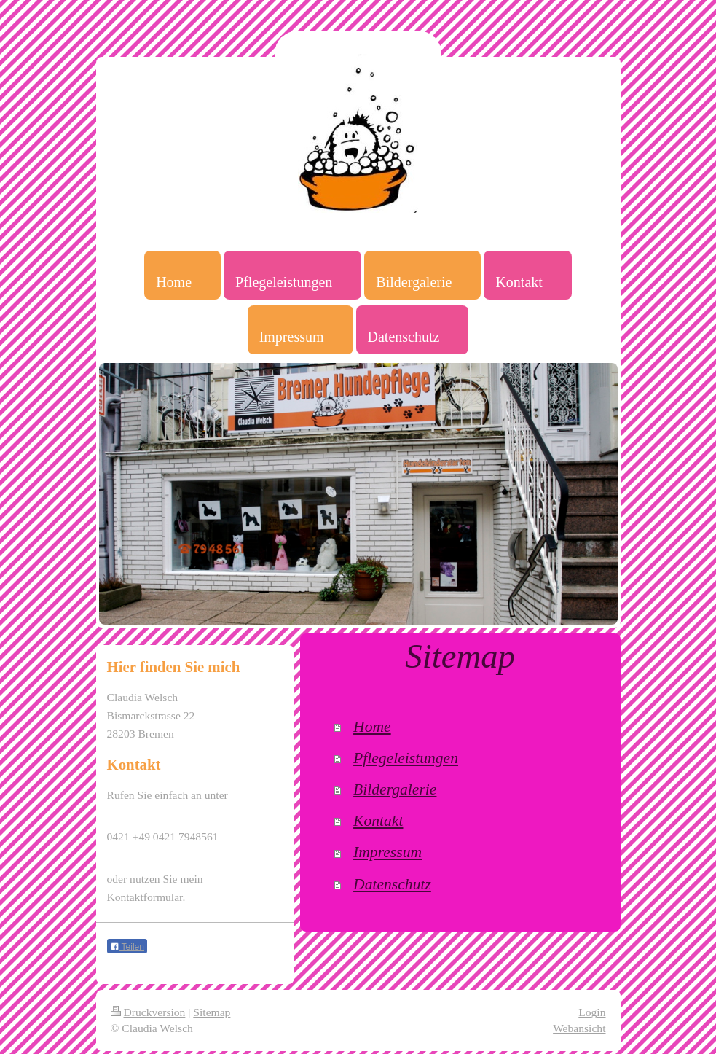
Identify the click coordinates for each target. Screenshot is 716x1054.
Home (372, 726)
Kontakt (378, 820)
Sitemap (211, 1012)
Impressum (387, 852)
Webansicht (579, 1028)
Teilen (127, 947)
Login (591, 1012)
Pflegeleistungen (405, 758)
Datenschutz (392, 884)
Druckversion (148, 1012)
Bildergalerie (394, 789)
